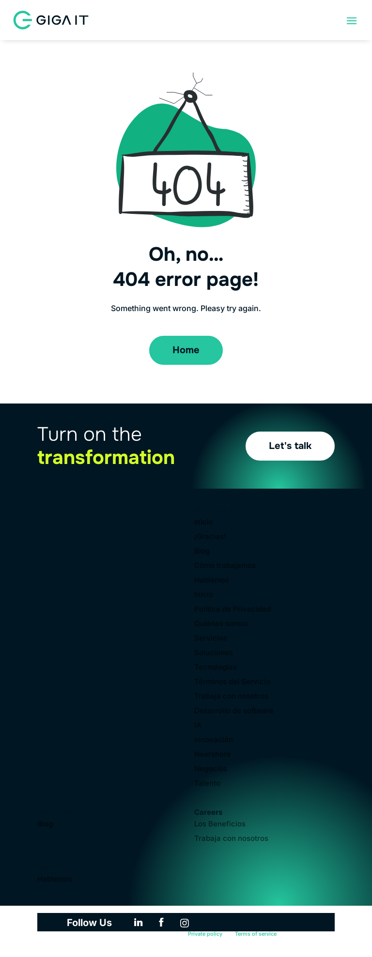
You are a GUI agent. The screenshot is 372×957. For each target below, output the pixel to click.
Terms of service (256, 933)
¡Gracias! (210, 537)
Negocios (210, 769)
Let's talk (290, 446)
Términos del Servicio (232, 682)
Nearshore (212, 755)
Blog (202, 551)
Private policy (205, 933)
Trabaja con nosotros (231, 697)
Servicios (210, 639)
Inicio (203, 522)
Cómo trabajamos (225, 566)
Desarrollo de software (234, 711)
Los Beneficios (220, 824)
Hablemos (211, 580)
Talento (207, 784)
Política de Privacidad (232, 609)
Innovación (213, 740)
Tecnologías (215, 668)
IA (198, 726)
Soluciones (213, 653)
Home (186, 350)
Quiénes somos (221, 624)
